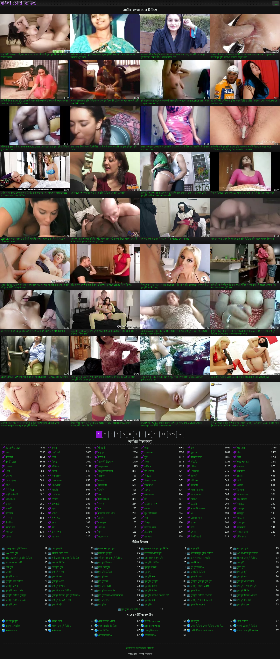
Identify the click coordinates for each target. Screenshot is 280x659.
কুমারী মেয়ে (11, 462)
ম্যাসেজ (55, 536)
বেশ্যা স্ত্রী (56, 504)
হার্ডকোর (241, 447)
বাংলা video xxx (152, 621)
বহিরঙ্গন (194, 480)
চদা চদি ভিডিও (59, 562)
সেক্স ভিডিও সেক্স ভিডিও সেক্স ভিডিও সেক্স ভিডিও (208, 626)
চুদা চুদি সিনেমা (244, 600)
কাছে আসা (196, 494)
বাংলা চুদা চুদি (12, 621)
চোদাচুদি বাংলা (151, 630)
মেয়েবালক (57, 480)
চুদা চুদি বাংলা (150, 586)
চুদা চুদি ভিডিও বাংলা (61, 600)
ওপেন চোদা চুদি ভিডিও (247, 553)
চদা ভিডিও (196, 562)
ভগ (192, 447)
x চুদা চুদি (195, 548)
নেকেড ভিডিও (105, 635)
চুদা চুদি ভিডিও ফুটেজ (16, 600)
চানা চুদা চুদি (57, 567)
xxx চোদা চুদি (12, 553)
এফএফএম (149, 494)
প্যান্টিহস (9, 532)
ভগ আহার (242, 499)
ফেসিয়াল (56, 494)
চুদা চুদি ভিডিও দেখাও (247, 595)
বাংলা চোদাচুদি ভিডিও (247, 626)
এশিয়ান (147, 466)
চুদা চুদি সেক (11, 604)
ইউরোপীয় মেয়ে (13, 447)
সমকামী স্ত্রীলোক (105, 462)
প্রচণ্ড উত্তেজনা (198, 508)
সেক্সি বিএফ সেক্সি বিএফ (202, 630)
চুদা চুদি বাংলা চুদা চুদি (246, 586)
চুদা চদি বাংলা (58, 572)
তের (54, 457)
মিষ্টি (239, 480)
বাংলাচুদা (195, 621)
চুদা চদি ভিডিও (105, 572)
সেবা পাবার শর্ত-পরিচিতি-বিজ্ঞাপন (140, 648)
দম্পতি (55, 499)
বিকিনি (9, 518)
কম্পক (101, 504)
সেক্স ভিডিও (242, 621)
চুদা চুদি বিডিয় (150, 590)
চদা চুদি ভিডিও (105, 562)
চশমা (54, 522)
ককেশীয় (194, 485)
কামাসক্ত (241, 471)
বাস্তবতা (240, 504)
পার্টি (146, 518)
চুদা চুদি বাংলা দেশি (14, 590)
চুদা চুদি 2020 (12, 576)
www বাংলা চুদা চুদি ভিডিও (157, 548)
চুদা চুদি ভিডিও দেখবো (201, 595)
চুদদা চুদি (241, 567)
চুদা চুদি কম (242, 576)
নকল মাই (241, 527)
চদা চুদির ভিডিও (151, 562)
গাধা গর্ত (56, 518)
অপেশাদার (149, 471)
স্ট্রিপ (8, 485)
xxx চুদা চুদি (242, 548)
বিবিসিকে (10, 490)
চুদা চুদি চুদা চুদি (151, 581)
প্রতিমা (101, 518)
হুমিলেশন (56, 532)
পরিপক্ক (101, 527)
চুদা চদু (147, 572)
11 (163, 434)
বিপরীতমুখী (196, 536)
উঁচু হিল (9, 522)
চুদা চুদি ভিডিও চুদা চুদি (16, 595)
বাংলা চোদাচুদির (13, 626)
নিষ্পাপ (101, 457)
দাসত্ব (8, 504)
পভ (100, 494)
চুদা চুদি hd (57, 576)
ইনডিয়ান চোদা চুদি (152, 553)
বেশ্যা (54, 471)
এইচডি (194, 462)
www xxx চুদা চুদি (106, 548)
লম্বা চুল (240, 513)
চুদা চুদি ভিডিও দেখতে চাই (156, 595)
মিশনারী (9, 457)
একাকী (240, 485)
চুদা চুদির (148, 604)
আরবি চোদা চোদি (60, 553)
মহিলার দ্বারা (196, 457)
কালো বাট (10, 527)
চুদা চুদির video (198, 604)
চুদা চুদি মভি (103, 600)
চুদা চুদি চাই (103, 581)
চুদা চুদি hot (103, 576)
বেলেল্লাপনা (196, 518)
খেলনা (9, 466)
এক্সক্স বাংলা (11, 630)
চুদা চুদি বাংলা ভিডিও (61, 590)
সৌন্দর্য (194, 466)
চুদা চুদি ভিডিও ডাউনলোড (110, 595)
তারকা (147, 508)
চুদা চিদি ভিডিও (198, 572)
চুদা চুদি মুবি (149, 600)
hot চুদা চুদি (57, 548)
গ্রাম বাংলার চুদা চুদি (153, 558)
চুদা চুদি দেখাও (58, 586)
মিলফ (54, 462)
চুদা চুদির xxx (243, 604)
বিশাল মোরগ (150, 480)
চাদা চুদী (240, 562)
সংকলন (101, 476)
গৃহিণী (54, 513)
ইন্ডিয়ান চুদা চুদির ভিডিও (202, 553)
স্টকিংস (55, 466)
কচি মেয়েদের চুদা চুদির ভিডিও (66, 558)
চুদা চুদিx (102, 604)
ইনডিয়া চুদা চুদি (105, 553)
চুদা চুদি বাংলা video (200, 586)
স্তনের (193, 522)
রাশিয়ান (9, 513)
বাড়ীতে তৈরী (12, 494)
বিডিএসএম (103, 499)
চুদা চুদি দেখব (12, 586)
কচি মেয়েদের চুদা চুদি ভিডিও (19, 558)
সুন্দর (146, 462)
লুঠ (145, 457)
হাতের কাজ (242, 494)
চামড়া (239, 476)
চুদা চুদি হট (57, 604)
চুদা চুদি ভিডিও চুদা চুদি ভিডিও (66, 595)
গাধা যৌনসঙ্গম (197, 490)
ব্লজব (54, 447)
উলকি (101, 490)
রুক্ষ (192, 527)
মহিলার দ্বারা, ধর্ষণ (106, 513)
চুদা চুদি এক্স (149, 576)
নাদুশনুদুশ (102, 522)
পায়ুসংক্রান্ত (103, 466)
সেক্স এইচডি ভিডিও (107, 626)
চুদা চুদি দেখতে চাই (245, 581)
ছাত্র (54, 508)
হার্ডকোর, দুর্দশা (151, 504)
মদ (53, 527)
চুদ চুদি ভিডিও (197, 567)
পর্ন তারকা (56, 630)
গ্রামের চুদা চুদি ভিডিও (247, 558)
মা (145, 499)
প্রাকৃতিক (195, 471)
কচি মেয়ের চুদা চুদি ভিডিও (110, 558)
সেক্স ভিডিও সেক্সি (106, 621)
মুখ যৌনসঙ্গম (150, 513)
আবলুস (240, 508)
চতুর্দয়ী (194, 504)
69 (99, 508)
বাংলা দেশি (57, 621)
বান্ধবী (55, 490)
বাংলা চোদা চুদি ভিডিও (247, 630)
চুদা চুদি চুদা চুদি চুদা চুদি (201, 581)
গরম (8, 471)
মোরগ (194, 499)
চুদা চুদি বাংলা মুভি (106, 590)
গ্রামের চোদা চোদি (14, 562)
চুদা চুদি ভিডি (243, 590)
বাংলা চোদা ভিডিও (18, 3)
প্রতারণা (148, 532)
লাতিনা (240, 518)
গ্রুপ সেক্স (56, 485)
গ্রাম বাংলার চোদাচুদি (200, 558)
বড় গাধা (148, 536)
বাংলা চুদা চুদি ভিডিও (61, 626)
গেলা (193, 532)
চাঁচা (239, 452)
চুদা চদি (9, 572)
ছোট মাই (56, 452)
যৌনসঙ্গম (241, 536)
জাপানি (194, 476)
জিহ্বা (147, 522)
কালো (101, 480)
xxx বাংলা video (152, 626)
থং (192, 513)
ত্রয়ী (239, 457)
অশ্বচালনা (148, 452)
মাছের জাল (242, 532)
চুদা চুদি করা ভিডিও (14, 581)
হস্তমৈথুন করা (243, 462)
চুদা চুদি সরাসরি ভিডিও (201, 600)
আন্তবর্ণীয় (102, 485)
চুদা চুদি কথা (196, 576)
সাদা (8, 452)
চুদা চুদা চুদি (242, 572)
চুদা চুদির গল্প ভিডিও (130, 609)
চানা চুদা (9, 567)
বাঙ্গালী (9, 508)
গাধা (146, 447)
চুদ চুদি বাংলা (150, 567)
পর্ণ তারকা (56, 476)
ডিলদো (240, 490)
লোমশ (9, 476)
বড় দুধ (101, 452)
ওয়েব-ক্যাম (103, 536)
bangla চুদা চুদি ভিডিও (16, 548)
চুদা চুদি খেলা (58, 581)
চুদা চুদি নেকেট (105, 586)
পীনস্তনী (101, 447)
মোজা (8, 536)
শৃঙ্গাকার (240, 466)
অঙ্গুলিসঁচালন (105, 471)
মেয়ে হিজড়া (11, 480)
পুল (100, 532)
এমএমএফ (10, 499)
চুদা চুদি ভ (195, 590)
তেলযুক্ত (241, 522)
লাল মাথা (148, 485)
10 (156, 434)
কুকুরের (194, 452)
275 (172, 434)
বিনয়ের (147, 476)
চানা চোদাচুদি (104, 567)
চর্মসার (147, 490)
